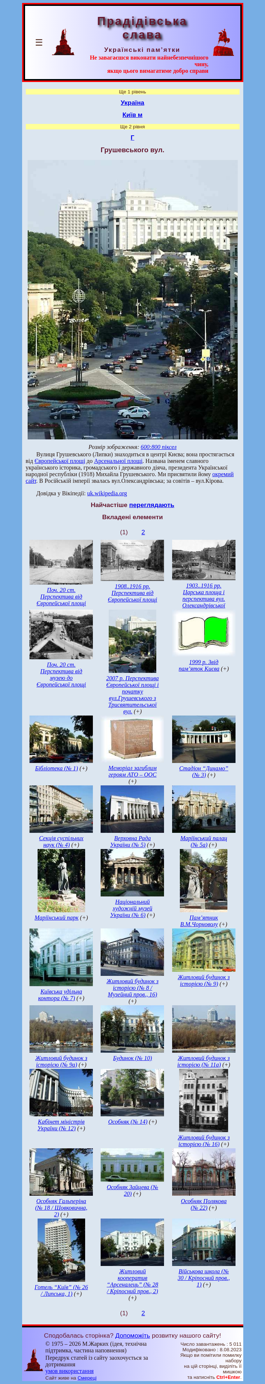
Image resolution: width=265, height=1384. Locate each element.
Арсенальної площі (118, 461)
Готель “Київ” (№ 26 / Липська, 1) (61, 1290)
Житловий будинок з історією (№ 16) (204, 1140)
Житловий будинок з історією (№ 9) (204, 980)
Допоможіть (132, 1335)
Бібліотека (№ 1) (56, 768)
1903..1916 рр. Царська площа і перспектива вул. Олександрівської (204, 595)
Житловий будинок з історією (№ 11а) (203, 1061)
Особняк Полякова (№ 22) (204, 1204)
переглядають (151, 505)
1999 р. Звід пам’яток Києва (199, 665)
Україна (132, 102)
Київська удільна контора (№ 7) (60, 994)
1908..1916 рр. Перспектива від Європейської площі (132, 593)
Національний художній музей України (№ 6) (131, 908)
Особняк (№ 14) (127, 1122)
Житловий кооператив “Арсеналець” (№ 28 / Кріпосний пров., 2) (132, 1281)
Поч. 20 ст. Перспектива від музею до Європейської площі (61, 674)
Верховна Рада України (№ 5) (130, 841)
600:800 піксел (159, 447)
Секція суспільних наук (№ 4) (61, 841)
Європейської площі (60, 461)
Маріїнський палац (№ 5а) (203, 841)
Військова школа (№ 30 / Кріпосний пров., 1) (204, 1278)
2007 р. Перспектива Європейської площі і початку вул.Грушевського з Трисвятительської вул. (132, 694)
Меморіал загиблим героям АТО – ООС (132, 771)
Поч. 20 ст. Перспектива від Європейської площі (61, 596)
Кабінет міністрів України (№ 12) (60, 1125)
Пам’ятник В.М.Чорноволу (199, 920)
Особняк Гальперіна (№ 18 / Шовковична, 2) (61, 1207)
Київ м (132, 114)
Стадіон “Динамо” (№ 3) (203, 771)
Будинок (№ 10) (132, 1058)
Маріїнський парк (57, 917)
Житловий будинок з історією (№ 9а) (61, 1061)
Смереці (87, 1378)
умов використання (69, 1371)
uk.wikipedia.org (107, 493)
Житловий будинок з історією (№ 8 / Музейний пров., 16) (132, 988)
